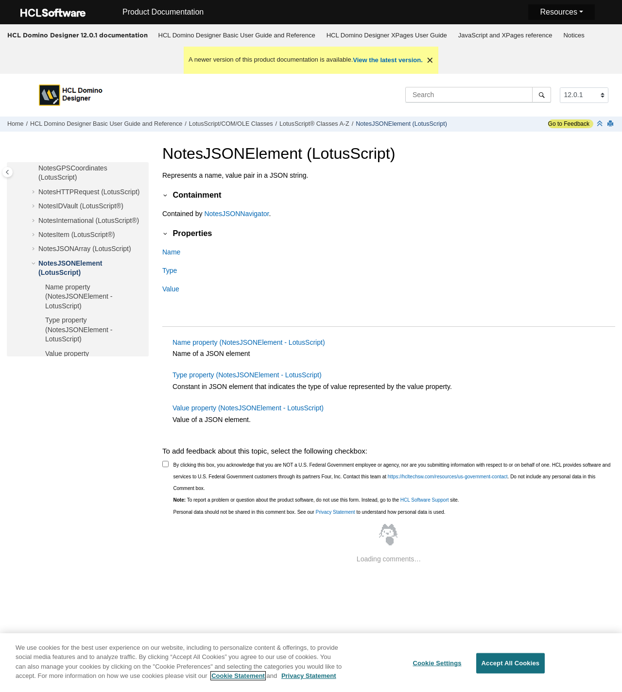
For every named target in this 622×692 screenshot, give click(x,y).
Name (171, 252)
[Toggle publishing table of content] (7, 172)
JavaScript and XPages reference (505, 35)
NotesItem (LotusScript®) (76, 234)
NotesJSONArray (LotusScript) (84, 249)
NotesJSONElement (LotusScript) (401, 123)
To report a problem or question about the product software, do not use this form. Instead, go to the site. (316, 500)
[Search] (541, 94)
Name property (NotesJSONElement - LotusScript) (78, 296)
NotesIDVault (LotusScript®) (80, 206)
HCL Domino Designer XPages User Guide (387, 35)
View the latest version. (388, 60)
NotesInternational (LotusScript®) (88, 220)
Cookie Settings (437, 668)
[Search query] (478, 94)
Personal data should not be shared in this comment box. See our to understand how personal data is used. (309, 512)
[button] (34, 168)
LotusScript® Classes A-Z (314, 123)
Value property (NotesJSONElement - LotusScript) (248, 408)
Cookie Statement (238, 681)
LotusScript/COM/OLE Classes (231, 123)
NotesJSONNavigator (236, 214)
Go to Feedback (568, 123)
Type (169, 270)
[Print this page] (611, 124)
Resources (558, 12)
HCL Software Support (424, 500)
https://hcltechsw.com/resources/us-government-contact (448, 476)
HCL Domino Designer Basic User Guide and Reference (236, 35)
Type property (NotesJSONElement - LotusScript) (78, 329)
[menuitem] (237, 35)
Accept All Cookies (511, 668)
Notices (573, 35)
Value (170, 289)
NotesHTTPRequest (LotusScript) (89, 192)
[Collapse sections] (600, 124)
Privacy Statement (335, 512)
